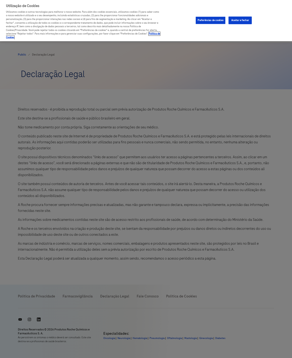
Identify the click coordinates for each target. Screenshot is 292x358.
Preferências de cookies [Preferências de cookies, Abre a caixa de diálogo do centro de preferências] (210, 20)
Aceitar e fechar (240, 20)
